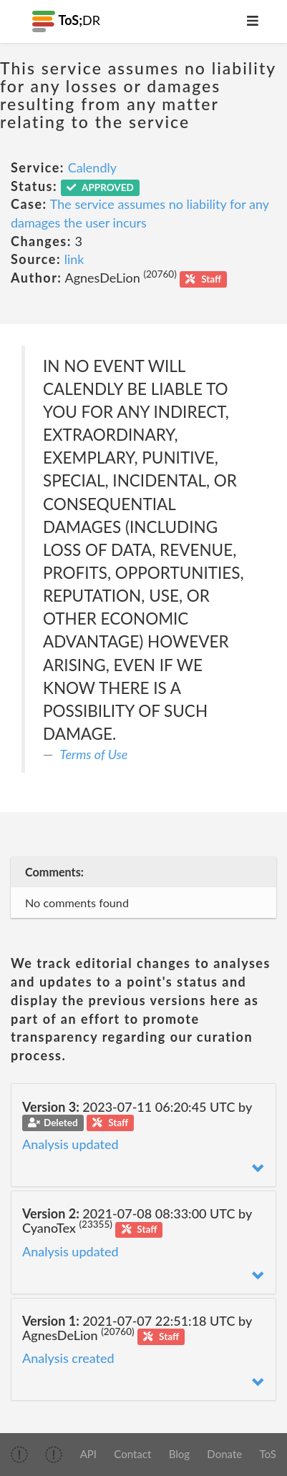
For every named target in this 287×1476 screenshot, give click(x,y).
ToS (267, 1453)
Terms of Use (94, 754)
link (74, 259)
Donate (224, 1453)
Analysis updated (70, 1144)
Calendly (92, 167)
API (88, 1453)
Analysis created (68, 1358)
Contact (132, 1453)
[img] (19, 1454)
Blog (179, 1453)
